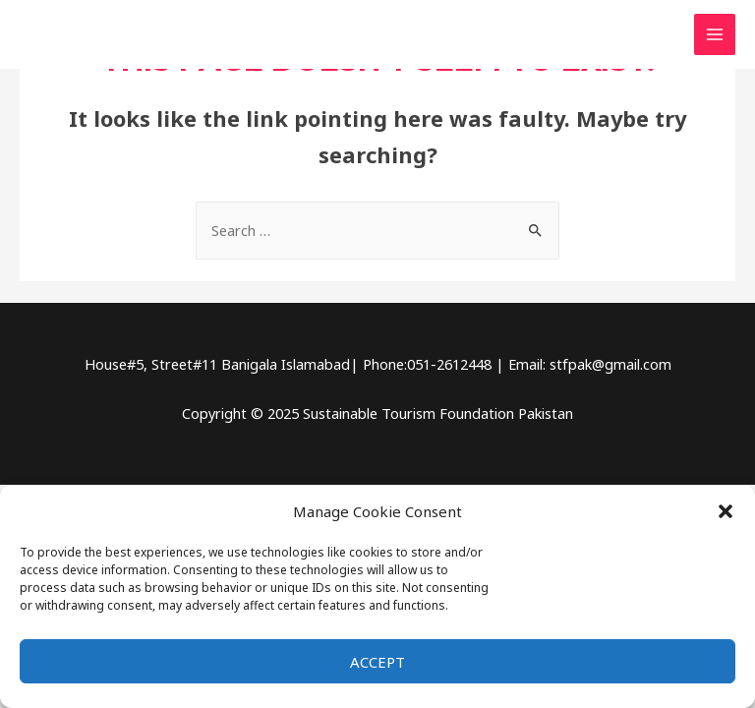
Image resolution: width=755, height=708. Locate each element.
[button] (725, 511)
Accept (377, 662)
